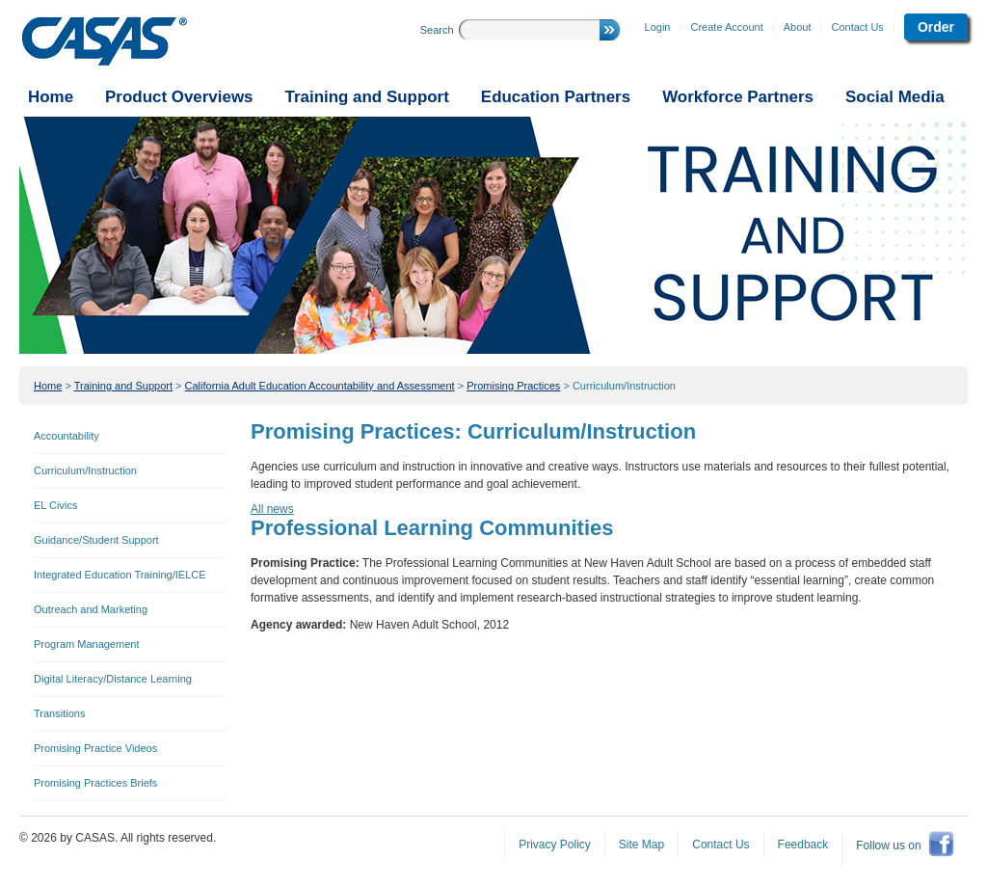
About (798, 27)
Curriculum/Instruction (624, 385)
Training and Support (123, 385)
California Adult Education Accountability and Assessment (320, 385)
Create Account (726, 27)
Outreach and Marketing (90, 609)
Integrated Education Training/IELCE (120, 574)
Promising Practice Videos (95, 748)
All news (272, 509)
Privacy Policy (555, 844)
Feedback (803, 844)
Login (658, 27)
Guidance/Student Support (96, 540)
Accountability (66, 436)
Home (48, 385)
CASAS (104, 41)
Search (437, 30)
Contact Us (857, 27)
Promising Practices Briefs (95, 783)
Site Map (641, 844)
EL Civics (55, 505)
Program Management (86, 644)
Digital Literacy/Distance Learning (113, 679)
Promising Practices (513, 385)
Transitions (59, 713)
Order (936, 27)
